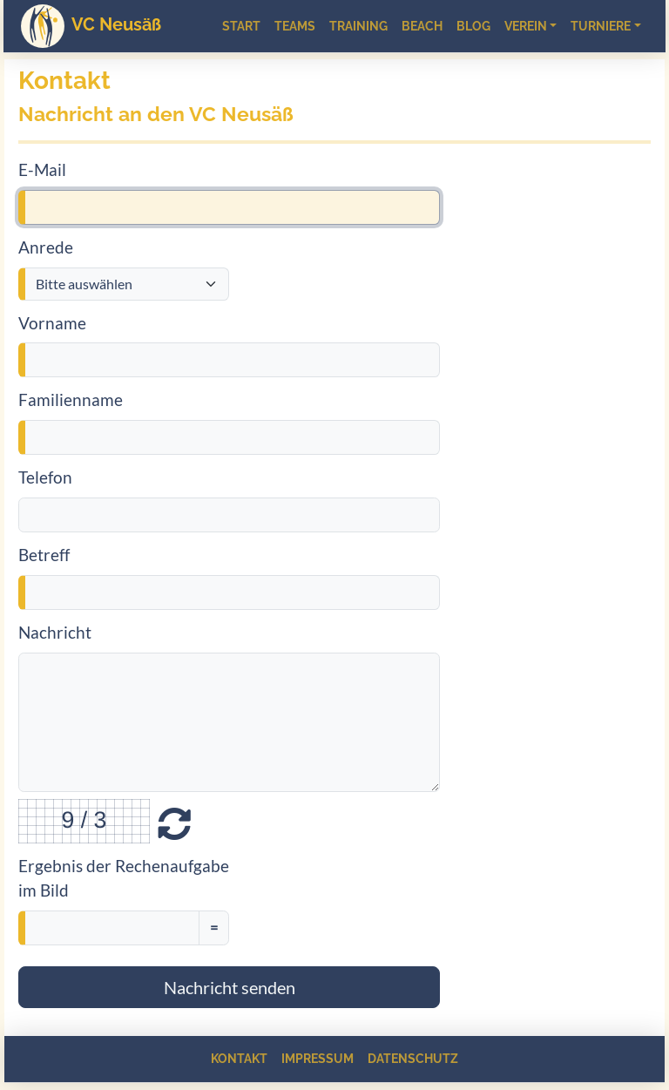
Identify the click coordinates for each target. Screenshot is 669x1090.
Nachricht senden (229, 987)
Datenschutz (413, 1059)
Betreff (44, 555)
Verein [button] (525, 26)
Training (358, 26)
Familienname (70, 399)
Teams (294, 26)
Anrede (45, 247)
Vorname (52, 323)
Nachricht (54, 632)
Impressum (317, 1059)
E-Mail (42, 169)
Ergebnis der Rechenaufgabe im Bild (123, 878)
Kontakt (239, 1059)
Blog (473, 26)
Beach (422, 26)
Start (241, 26)
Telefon (45, 477)
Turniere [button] (601, 26)
